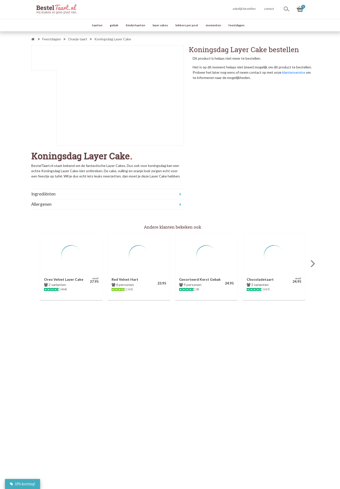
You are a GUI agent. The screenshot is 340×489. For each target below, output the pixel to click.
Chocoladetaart (260, 279)
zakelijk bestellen (244, 9)
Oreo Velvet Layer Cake (63, 279)
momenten (213, 25)
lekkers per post (186, 25)
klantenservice (293, 72)
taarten (97, 25)
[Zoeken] (286, 9)
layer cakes (160, 25)
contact (269, 9)
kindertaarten (135, 25)
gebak (114, 25)
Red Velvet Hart (125, 279)
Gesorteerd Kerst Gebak (200, 279)
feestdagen (236, 25)
